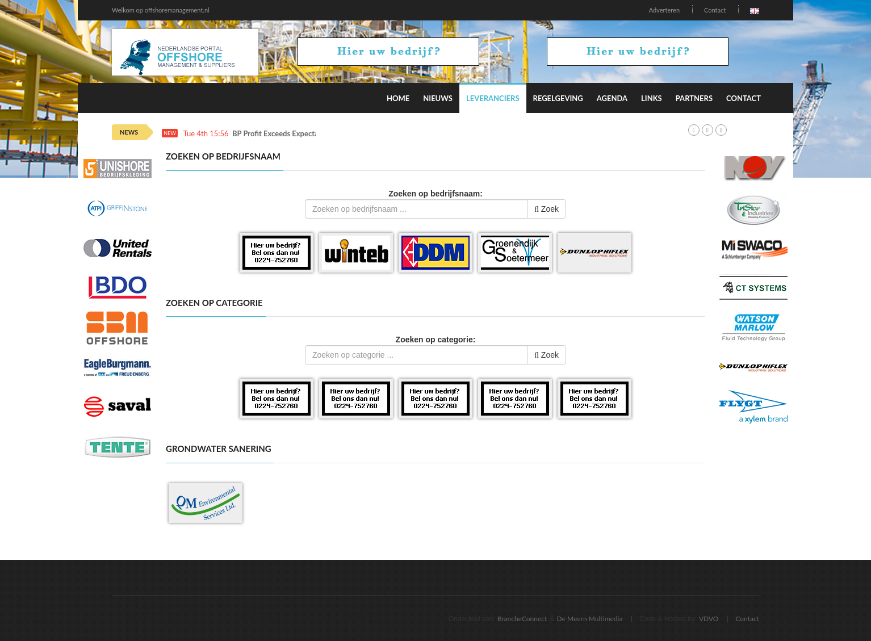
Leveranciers (493, 98)
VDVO (709, 618)
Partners (694, 98)
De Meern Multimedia (590, 618)
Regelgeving (558, 98)
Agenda (612, 98)
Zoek (546, 208)
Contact (715, 10)
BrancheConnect (522, 618)
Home (398, 98)
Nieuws (438, 98)
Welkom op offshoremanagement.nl (161, 10)
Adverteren (664, 10)
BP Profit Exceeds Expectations (283, 133)
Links (651, 98)
